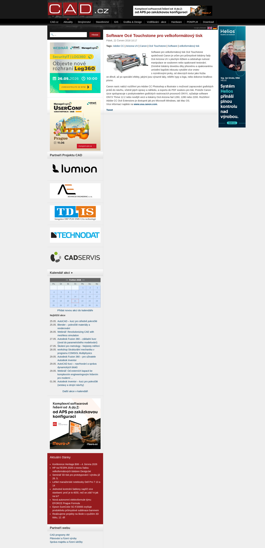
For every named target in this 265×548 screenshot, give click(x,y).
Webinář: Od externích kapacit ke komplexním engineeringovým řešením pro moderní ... (77, 374)
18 (54, 301)
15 (82, 297)
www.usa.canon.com (145, 104)
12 (61, 297)
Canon (143, 46)
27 (68, 305)
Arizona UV (132, 46)
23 (90, 301)
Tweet (109, 110)
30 (90, 305)
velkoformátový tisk (189, 46)
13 (68, 297)
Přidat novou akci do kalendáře (75, 310)
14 (75, 297)
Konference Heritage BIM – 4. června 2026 (74, 464)
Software (172, 46)
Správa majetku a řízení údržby (66, 542)
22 (82, 301)
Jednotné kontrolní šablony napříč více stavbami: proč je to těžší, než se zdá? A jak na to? (75, 493)
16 (90, 297)
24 (97, 301)
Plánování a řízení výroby (63, 538)
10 (97, 292)
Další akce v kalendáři (75, 391)
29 (82, 305)
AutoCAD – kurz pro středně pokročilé (77, 321)
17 (97, 297)
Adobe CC (118, 46)
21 (75, 301)
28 (75, 305)
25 (54, 305)
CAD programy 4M (59, 534)
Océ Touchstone (157, 46)
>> (83, 280)
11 (54, 297)
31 (97, 305)
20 (68, 301)
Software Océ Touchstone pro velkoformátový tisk (154, 35)
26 (61, 305)
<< (67, 280)
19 (61, 301)
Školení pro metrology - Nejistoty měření (78, 346)
